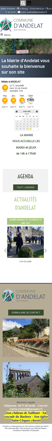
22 (24, 126)
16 (27, 124)
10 (30, 121)
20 (17, 126)
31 (30, 129)
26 (37, 126)
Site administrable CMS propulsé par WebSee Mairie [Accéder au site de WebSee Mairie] (25, 428)
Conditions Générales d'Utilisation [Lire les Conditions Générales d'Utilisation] (26, 430)
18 (34, 124)
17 (30, 124)
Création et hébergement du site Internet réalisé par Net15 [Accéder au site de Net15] (25, 426)
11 (34, 121)
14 (20, 124)
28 (20, 129)
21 (20, 126)
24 (30, 126)
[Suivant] (46, 250)
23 (27, 126)
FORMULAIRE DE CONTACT (26, 312)
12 (37, 121)
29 (24, 129)
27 (17, 129)
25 (34, 126)
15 (24, 124)
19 (37, 124)
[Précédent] (5, 250)
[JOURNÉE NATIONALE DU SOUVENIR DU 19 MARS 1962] (25, 242)
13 (17, 124)
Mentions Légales (26, 402)
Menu (7, 35)
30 (27, 129)
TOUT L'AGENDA (25, 187)
